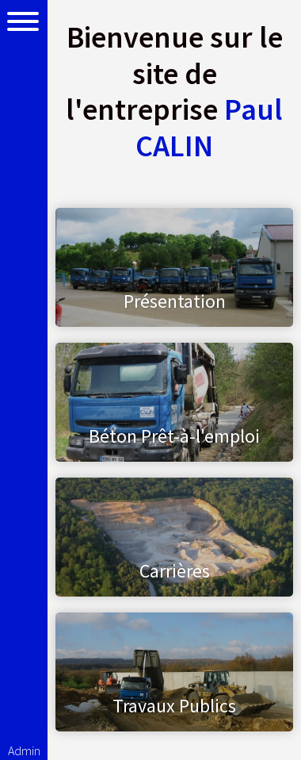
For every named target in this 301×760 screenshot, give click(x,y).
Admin (24, 750)
